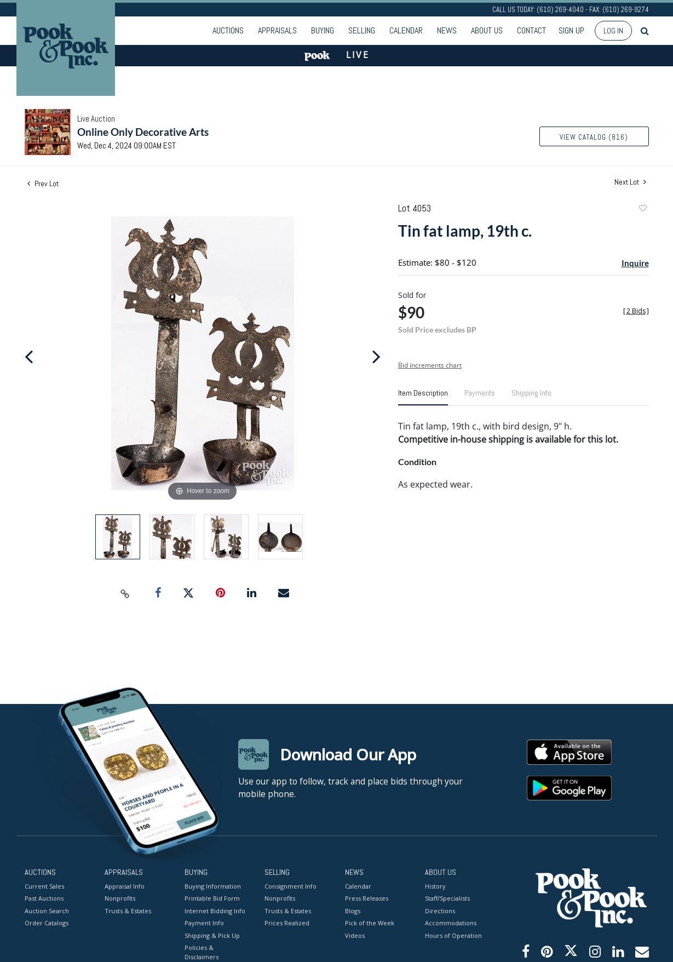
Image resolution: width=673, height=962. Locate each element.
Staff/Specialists (447, 898)
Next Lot (630, 182)
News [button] (447, 30)
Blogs (352, 910)
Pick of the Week (369, 923)
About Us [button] (487, 30)
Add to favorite (642, 209)
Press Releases (366, 898)
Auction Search (47, 910)
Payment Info (204, 923)
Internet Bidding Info (215, 910)
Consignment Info (290, 885)
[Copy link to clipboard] (124, 593)
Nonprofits (120, 898)
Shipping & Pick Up (212, 935)
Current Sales (44, 885)
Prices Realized (286, 923)
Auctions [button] (228, 30)
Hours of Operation (453, 935)
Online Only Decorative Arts (143, 131)
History (435, 885)
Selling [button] (361, 30)
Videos (355, 935)
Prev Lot (43, 183)
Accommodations (450, 923)
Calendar (406, 30)
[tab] (423, 397)
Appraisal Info (125, 885)
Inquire (635, 263)
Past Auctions (44, 898)
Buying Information (213, 885)
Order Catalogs (46, 923)
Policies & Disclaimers (201, 952)
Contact (531, 30)
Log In (613, 31)
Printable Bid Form (212, 898)
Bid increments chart (430, 365)
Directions (440, 910)
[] (636, 311)
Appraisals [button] (277, 30)
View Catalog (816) (594, 137)
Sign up (571, 30)
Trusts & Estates (128, 910)
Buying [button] (322, 30)
